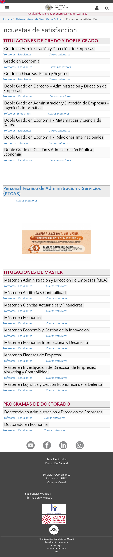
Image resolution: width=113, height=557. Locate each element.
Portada (7, 19)
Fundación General (56, 463)
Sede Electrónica (56, 459)
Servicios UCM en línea (56, 474)
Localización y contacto (56, 542)
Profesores (9, 54)
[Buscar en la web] (107, 8)
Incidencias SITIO (56, 478)
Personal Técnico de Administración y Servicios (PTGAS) (52, 191)
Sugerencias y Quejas (38, 493)
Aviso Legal (56, 545)
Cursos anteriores (56, 298)
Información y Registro (38, 497)
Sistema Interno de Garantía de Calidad (39, 19)
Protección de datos (56, 548)
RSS (57, 551)
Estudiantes (24, 54)
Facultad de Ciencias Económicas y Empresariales (57, 13)
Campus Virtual (56, 482)
